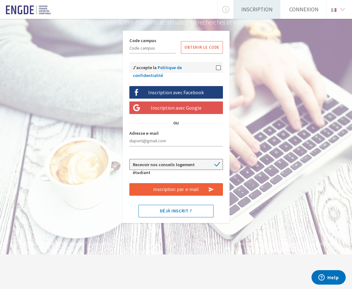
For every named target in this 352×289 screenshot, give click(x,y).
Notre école (30, 244)
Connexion (303, 9)
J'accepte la (157, 69)
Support (290, 244)
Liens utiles (100, 244)
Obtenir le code (201, 47)
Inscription (257, 9)
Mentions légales (317, 244)
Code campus (142, 40)
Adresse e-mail (144, 133)
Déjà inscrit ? (176, 211)
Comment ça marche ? (65, 244)
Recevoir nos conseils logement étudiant (164, 166)
